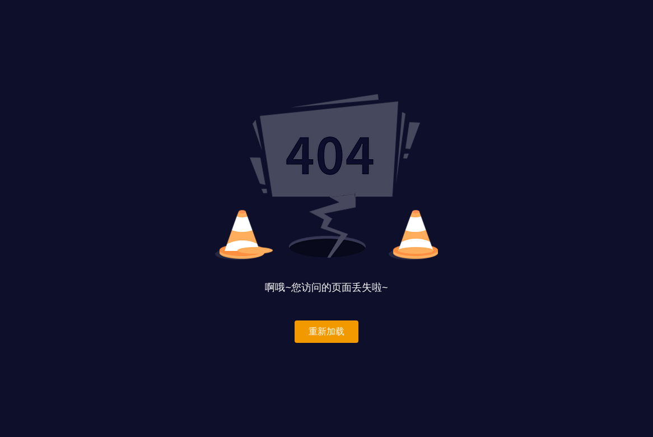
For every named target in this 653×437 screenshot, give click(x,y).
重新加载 (326, 331)
